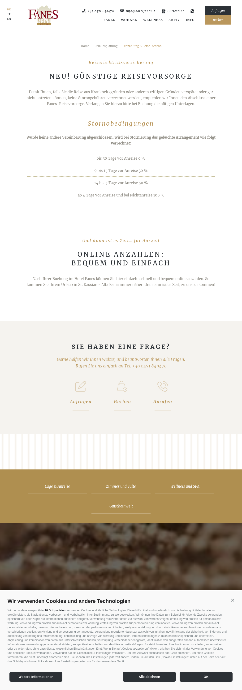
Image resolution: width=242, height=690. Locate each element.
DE (9, 9)
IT (9, 14)
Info (190, 20)
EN (9, 19)
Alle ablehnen (149, 677)
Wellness (153, 20)
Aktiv (174, 20)
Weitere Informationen (35, 677)
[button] (232, 600)
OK (206, 677)
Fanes (110, 20)
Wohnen (129, 20)
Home (85, 46)
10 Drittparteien (55, 610)
